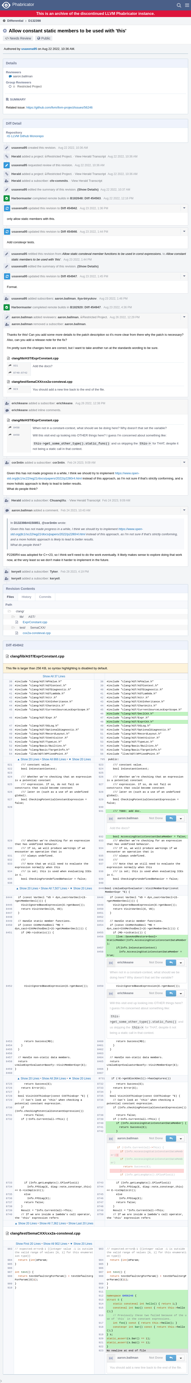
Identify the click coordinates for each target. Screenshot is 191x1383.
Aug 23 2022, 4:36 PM (118, 307)
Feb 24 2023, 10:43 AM (75, 510)
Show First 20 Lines (28, 1243)
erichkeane (20, 403)
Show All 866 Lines (54, 759)
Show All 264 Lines (54, 1078)
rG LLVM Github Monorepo (25, 136)
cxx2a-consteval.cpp (37, 633)
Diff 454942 (69, 208)
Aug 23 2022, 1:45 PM (94, 276)
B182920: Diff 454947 (85, 307)
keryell (16, 571)
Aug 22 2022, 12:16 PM (118, 198)
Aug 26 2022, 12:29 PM (125, 317)
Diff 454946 (69, 231)
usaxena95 (29, 49)
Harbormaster (21, 198)
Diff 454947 (69, 276)
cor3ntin (18, 462)
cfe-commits (59, 181)
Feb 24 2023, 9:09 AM (82, 462)
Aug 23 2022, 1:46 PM (113, 298)
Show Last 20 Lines (80, 1223)
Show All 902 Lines (55, 1243)
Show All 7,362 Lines (53, 1223)
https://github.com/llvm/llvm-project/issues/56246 (59, 107)
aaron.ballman (22, 76)
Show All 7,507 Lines (54, 888)
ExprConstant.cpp (35, 622)
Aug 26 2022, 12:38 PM (90, 403)
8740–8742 (18, 372)
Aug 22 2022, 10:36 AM (73, 147)
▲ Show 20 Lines (28, 759)
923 (13, 389)
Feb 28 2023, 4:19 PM (75, 571)
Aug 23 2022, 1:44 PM (94, 231)
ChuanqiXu (58, 500)
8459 (14, 435)
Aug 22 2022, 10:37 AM (115, 189)
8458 (14, 427)
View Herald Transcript (90, 156)
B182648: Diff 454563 (85, 198)
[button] (187, 5)
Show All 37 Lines (54, 676)
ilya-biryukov (86, 298)
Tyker (54, 571)
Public (45, 38)
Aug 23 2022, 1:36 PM (94, 208)
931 (13, 365)
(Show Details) (88, 189)
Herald (16, 156)
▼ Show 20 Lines (79, 759)
